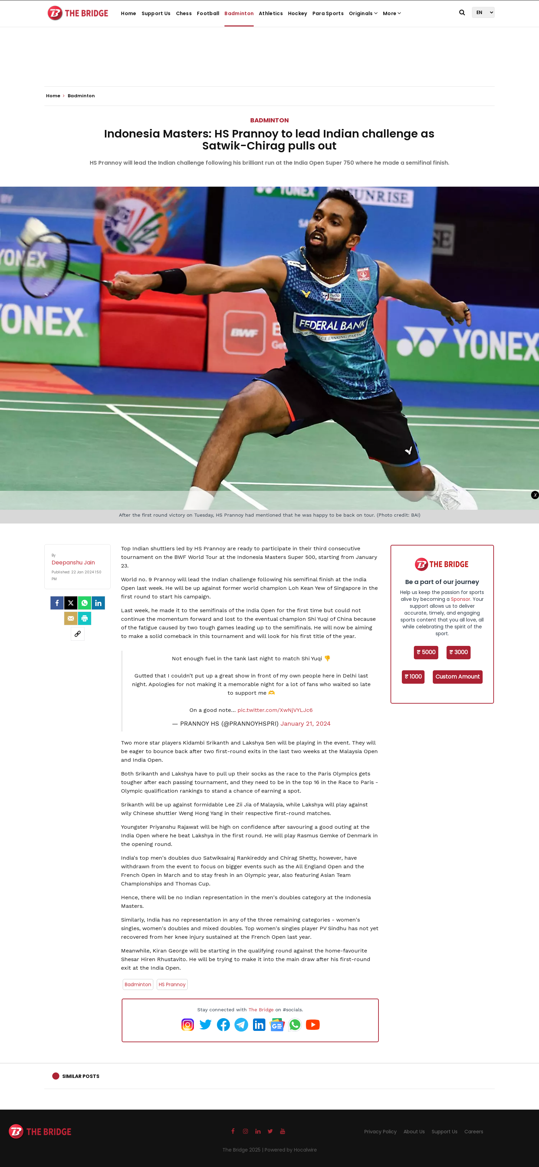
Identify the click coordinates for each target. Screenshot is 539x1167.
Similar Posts (80, 1076)
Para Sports (328, 13)
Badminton (239, 13)
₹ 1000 (413, 677)
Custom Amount (458, 677)
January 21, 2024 (305, 723)
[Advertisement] (269, 65)
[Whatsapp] (84, 603)
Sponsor (460, 599)
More (392, 13)
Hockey (297, 13)
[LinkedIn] (98, 603)
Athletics (271, 13)
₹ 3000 (458, 652)
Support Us (156, 13)
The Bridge (261, 1009)
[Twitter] (71, 603)
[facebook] (57, 603)
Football (208, 13)
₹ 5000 (426, 652)
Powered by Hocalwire (291, 1149)
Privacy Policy (380, 1131)
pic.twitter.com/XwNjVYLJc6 (275, 710)
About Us (414, 1131)
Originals (363, 13)
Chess (184, 13)
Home (128, 13)
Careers (473, 1131)
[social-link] (78, 634)
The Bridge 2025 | (243, 1149)
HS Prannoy (172, 984)
